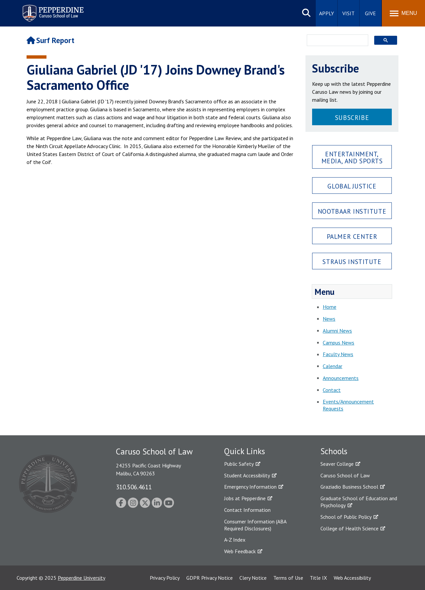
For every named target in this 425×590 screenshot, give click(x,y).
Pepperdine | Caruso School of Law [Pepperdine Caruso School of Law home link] (52, 9)
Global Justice (351, 186)
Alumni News (337, 330)
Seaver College (337, 463)
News (329, 318)
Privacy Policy (165, 577)
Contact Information (247, 510)
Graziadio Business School (349, 486)
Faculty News (338, 354)
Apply (326, 13)
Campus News (338, 342)
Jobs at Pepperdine (245, 498)
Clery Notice (253, 577)
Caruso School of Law (345, 475)
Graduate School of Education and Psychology (358, 502)
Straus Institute (351, 261)
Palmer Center (352, 236)
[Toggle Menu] (403, 13)
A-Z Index (234, 539)
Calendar (332, 366)
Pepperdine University (81, 577)
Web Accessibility (352, 577)
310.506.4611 (134, 487)
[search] (335, 41)
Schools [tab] (333, 451)
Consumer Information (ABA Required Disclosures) (255, 525)
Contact (332, 390)
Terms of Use (288, 577)
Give (370, 13)
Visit (348, 13)
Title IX (318, 577)
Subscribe (352, 117)
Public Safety (239, 463)
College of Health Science (349, 528)
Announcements (341, 378)
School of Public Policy (346, 516)
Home (329, 306)
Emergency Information (250, 486)
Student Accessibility (247, 475)
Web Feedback (240, 551)
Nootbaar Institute (352, 211)
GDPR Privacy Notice (209, 577)
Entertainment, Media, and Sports (352, 157)
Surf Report (50, 40)
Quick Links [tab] (244, 451)
